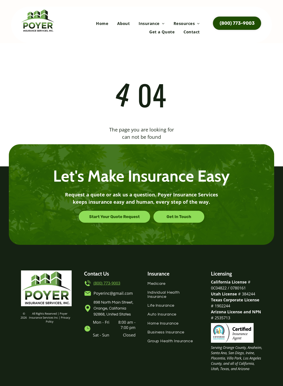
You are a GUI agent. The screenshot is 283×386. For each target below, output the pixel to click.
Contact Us (96, 273)
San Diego (236, 352)
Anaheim (254, 347)
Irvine (250, 352)
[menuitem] (102, 23)
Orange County (234, 347)
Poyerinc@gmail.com (113, 293)
